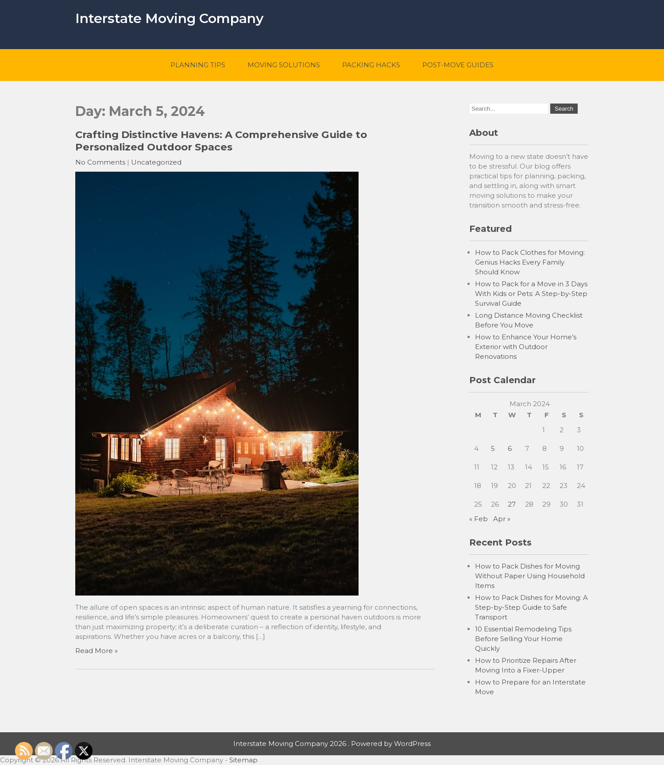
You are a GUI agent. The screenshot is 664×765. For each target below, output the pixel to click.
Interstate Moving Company (169, 18)
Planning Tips (197, 65)
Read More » (96, 650)
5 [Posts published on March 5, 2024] (493, 448)
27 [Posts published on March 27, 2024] (512, 504)
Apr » (501, 519)
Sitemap (243, 760)
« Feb (478, 519)
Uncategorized (156, 162)
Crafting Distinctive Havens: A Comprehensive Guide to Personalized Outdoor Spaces (221, 140)
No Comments (100, 162)
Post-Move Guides (458, 65)
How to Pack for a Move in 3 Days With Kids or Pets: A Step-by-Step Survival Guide (531, 294)
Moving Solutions (283, 65)
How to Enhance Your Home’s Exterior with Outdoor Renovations (525, 347)
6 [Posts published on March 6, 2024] (510, 448)
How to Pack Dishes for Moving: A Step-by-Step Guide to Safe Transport (531, 607)
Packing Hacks (371, 65)
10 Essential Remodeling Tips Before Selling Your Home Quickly (523, 639)
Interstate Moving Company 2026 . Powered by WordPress (332, 743)
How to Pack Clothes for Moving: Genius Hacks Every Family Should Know (530, 262)
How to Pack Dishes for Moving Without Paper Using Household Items (530, 576)
